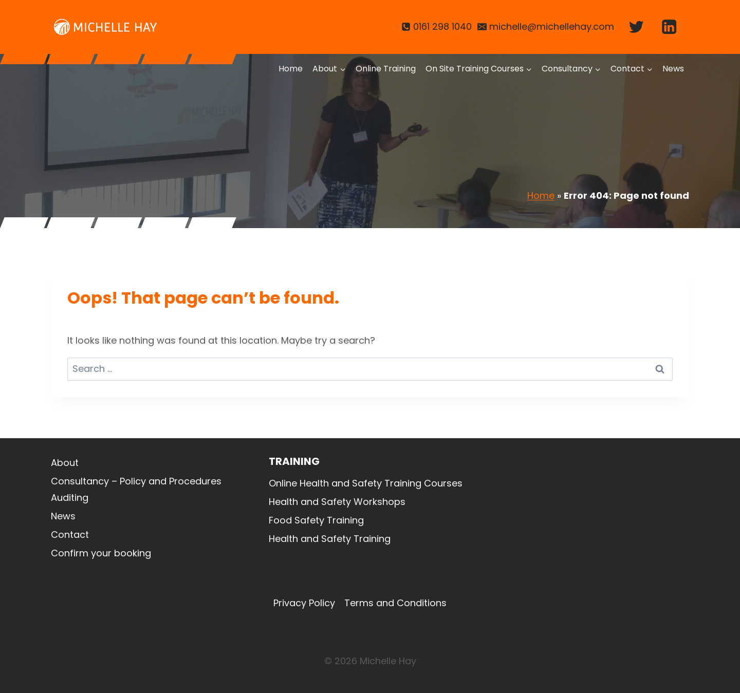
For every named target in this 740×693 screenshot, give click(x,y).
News (673, 68)
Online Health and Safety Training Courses (365, 483)
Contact (70, 534)
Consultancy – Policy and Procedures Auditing (136, 489)
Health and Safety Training (330, 538)
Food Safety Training (316, 520)
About (65, 462)
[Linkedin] (669, 27)
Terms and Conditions (395, 602)
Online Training (386, 68)
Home (291, 68)
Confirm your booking (101, 553)
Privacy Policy (304, 602)
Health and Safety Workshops (337, 501)
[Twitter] (636, 27)
